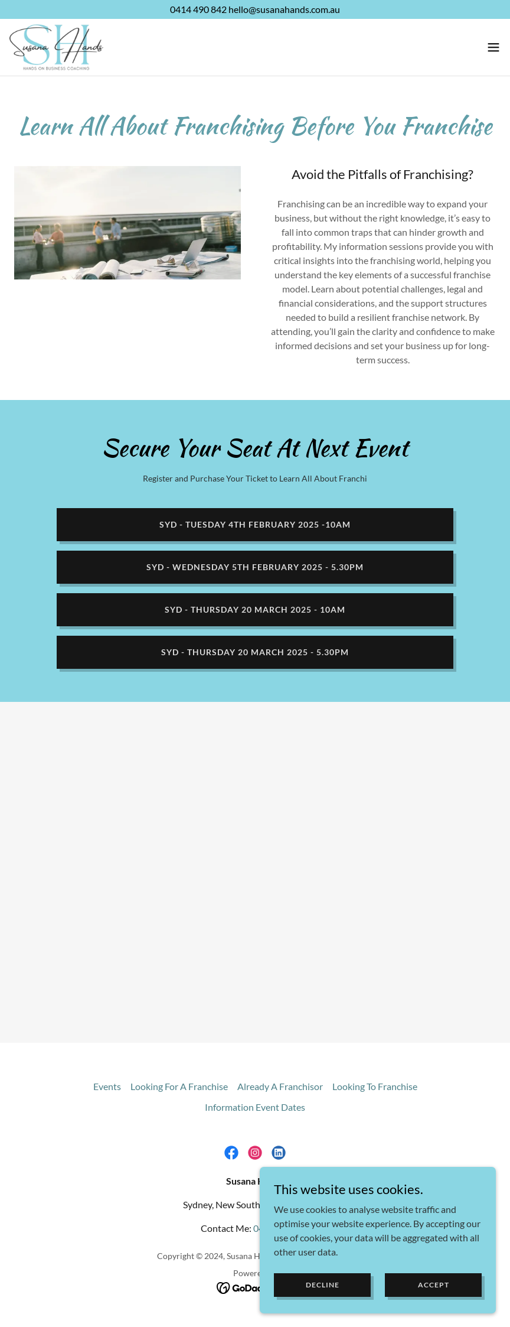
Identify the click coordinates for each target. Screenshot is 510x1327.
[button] (493, 47)
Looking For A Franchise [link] (179, 1086)
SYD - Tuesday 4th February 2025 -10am (255, 524)
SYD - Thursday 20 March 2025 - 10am (255, 609)
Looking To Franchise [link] (374, 1086)
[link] (56, 47)
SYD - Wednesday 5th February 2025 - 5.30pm (255, 567)
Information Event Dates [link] (255, 1107)
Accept (433, 1284)
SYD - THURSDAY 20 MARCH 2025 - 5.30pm (255, 652)
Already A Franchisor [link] (280, 1086)
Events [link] (107, 1086)
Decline (322, 1284)
